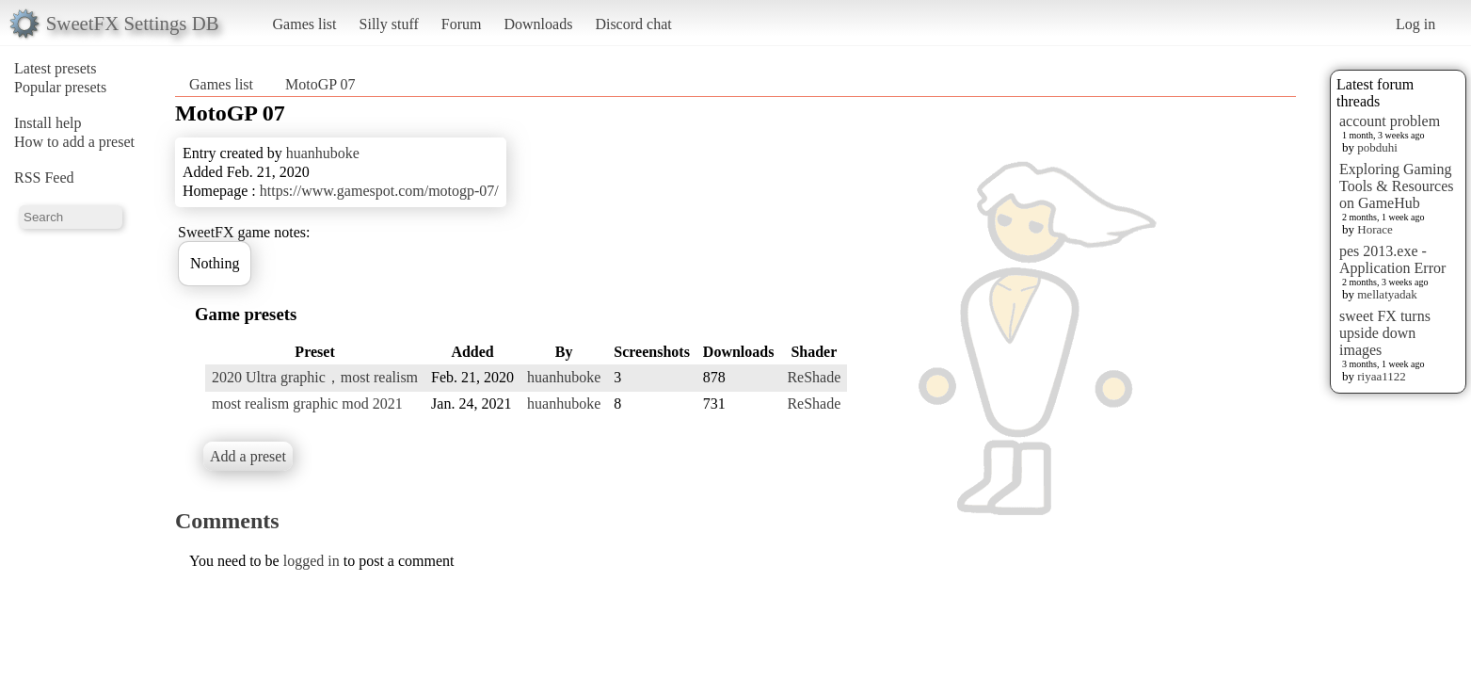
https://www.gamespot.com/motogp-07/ (379, 191)
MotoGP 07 (320, 84)
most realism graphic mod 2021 (307, 404)
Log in (1415, 24)
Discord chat (633, 24)
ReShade (813, 377)
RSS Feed (44, 178)
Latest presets (55, 68)
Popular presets (60, 87)
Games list (305, 24)
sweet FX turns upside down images (1385, 333)
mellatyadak (1387, 294)
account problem (1389, 121)
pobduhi (1377, 147)
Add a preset (248, 456)
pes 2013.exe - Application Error (1392, 259)
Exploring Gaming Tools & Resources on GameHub (1396, 186)
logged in (311, 561)
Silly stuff (389, 24)
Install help (48, 123)
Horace (1375, 229)
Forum (461, 24)
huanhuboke (323, 153)
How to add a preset (74, 142)
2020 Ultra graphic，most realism (315, 377)
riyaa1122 (1381, 376)
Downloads (538, 24)
